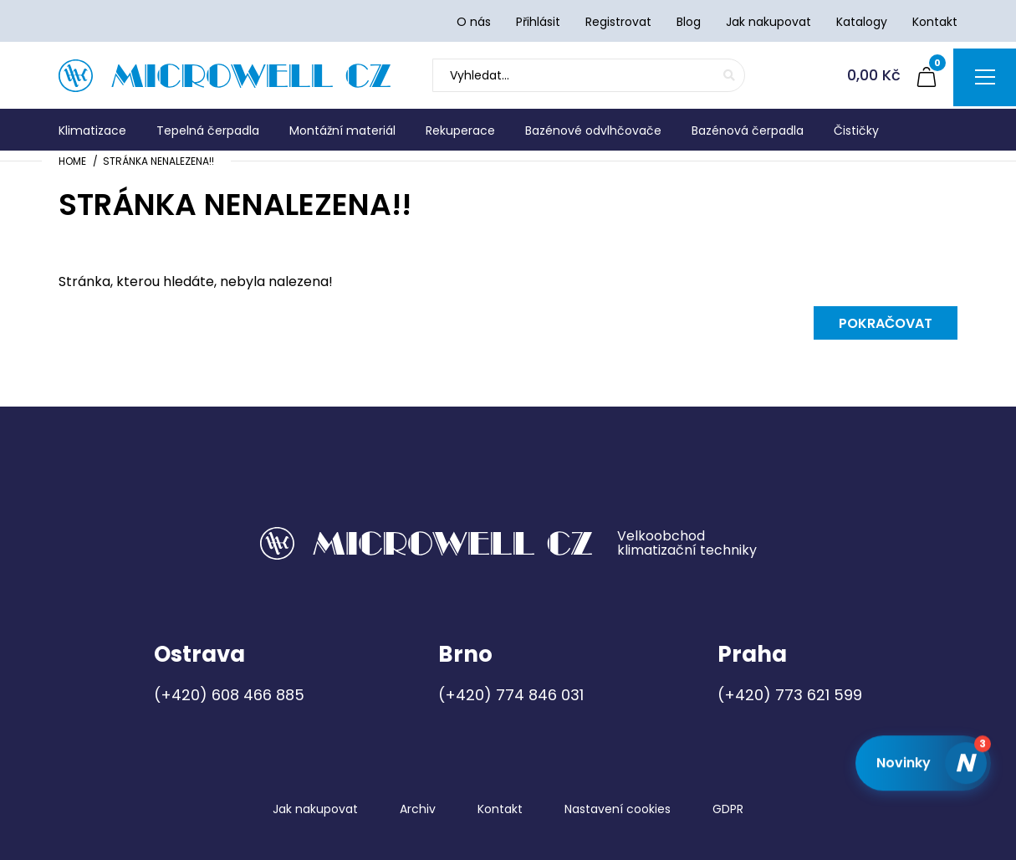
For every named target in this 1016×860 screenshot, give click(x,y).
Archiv (418, 809)
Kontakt (500, 809)
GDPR (727, 809)
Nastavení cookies (617, 809)
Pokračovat (885, 323)
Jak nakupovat (315, 809)
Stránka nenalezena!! (158, 161)
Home (72, 161)
